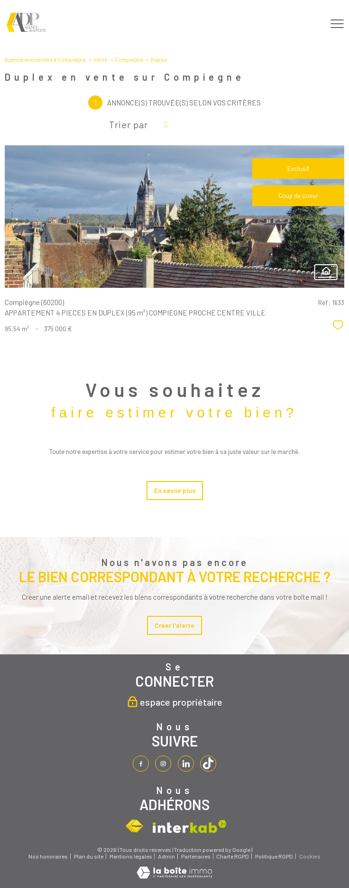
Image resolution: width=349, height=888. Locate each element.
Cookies (310, 857)
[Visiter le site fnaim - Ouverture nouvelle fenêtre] (134, 827)
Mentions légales (131, 856)
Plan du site (88, 856)
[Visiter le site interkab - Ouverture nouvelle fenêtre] (190, 826)
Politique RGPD (274, 856)
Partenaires (196, 856)
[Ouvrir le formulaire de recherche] (311, 24)
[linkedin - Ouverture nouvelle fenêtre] (186, 764)
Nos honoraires (48, 856)
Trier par (128, 124)
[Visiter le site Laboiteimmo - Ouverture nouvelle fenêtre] (174, 876)
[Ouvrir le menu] (337, 24)
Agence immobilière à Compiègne (45, 60)
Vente (100, 60)
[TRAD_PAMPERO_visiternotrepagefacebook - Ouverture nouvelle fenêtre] (141, 764)
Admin (166, 856)
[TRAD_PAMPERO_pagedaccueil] (26, 29)
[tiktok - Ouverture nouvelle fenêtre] (208, 764)
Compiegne (129, 60)
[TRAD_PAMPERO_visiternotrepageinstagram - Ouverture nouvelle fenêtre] (163, 764)
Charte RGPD (232, 856)
